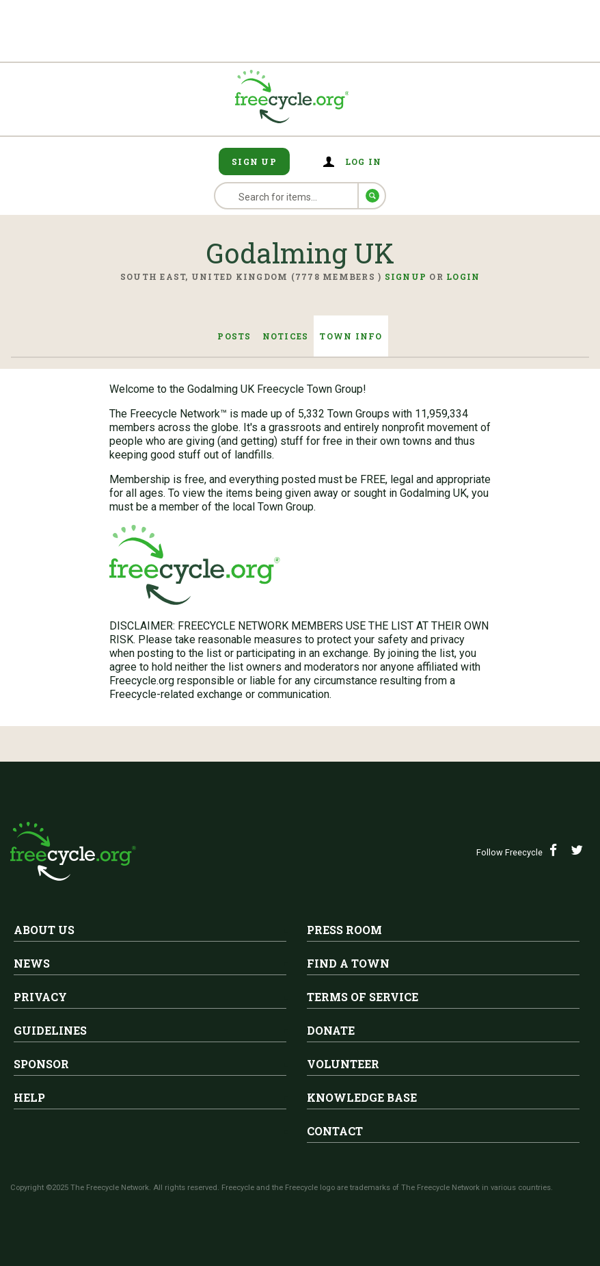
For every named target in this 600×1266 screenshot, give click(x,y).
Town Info (350, 336)
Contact (335, 1131)
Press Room (344, 929)
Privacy (40, 997)
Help (29, 1097)
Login (463, 276)
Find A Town (348, 963)
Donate (331, 1030)
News (32, 963)
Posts (234, 336)
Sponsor (41, 1064)
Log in (363, 161)
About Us (44, 929)
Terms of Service (362, 997)
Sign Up (254, 161)
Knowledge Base (362, 1097)
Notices (285, 336)
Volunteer (343, 1064)
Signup (406, 276)
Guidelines (50, 1030)
